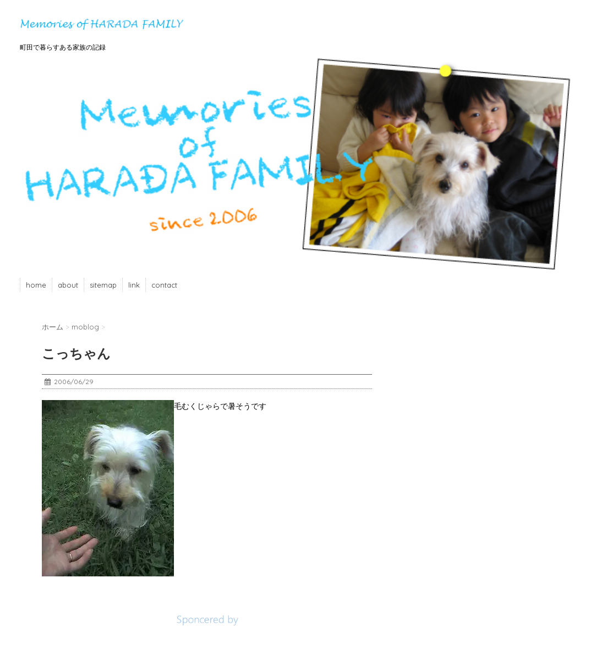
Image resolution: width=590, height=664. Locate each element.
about (68, 284)
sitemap (103, 284)
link (134, 284)
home (36, 284)
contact (164, 284)
